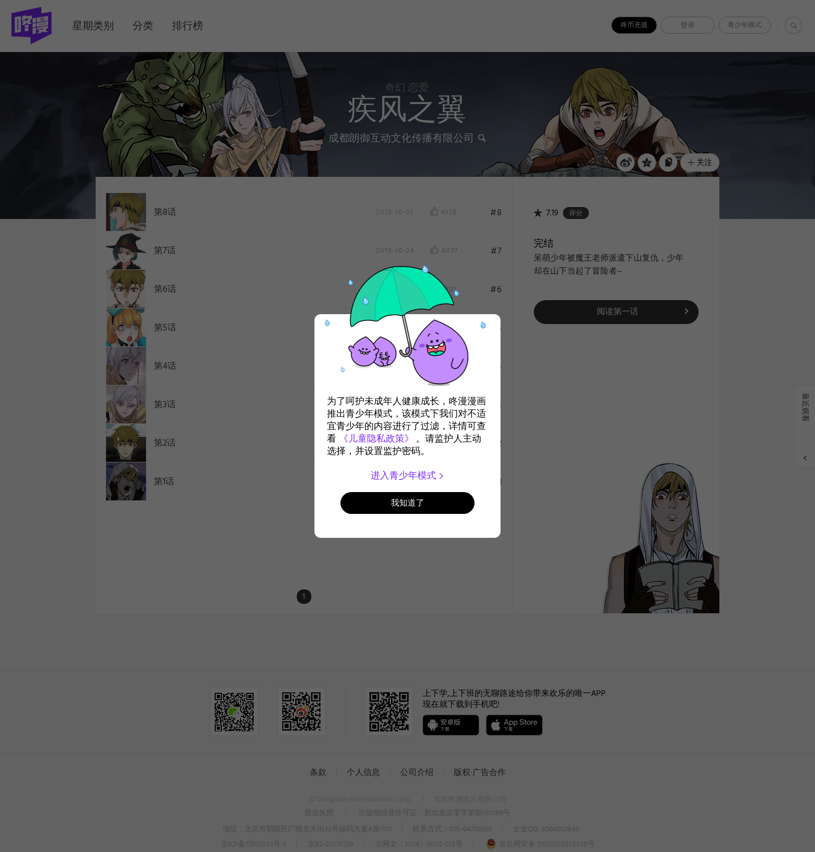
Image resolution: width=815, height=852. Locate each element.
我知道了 (407, 502)
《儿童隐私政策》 (376, 438)
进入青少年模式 (407, 475)
